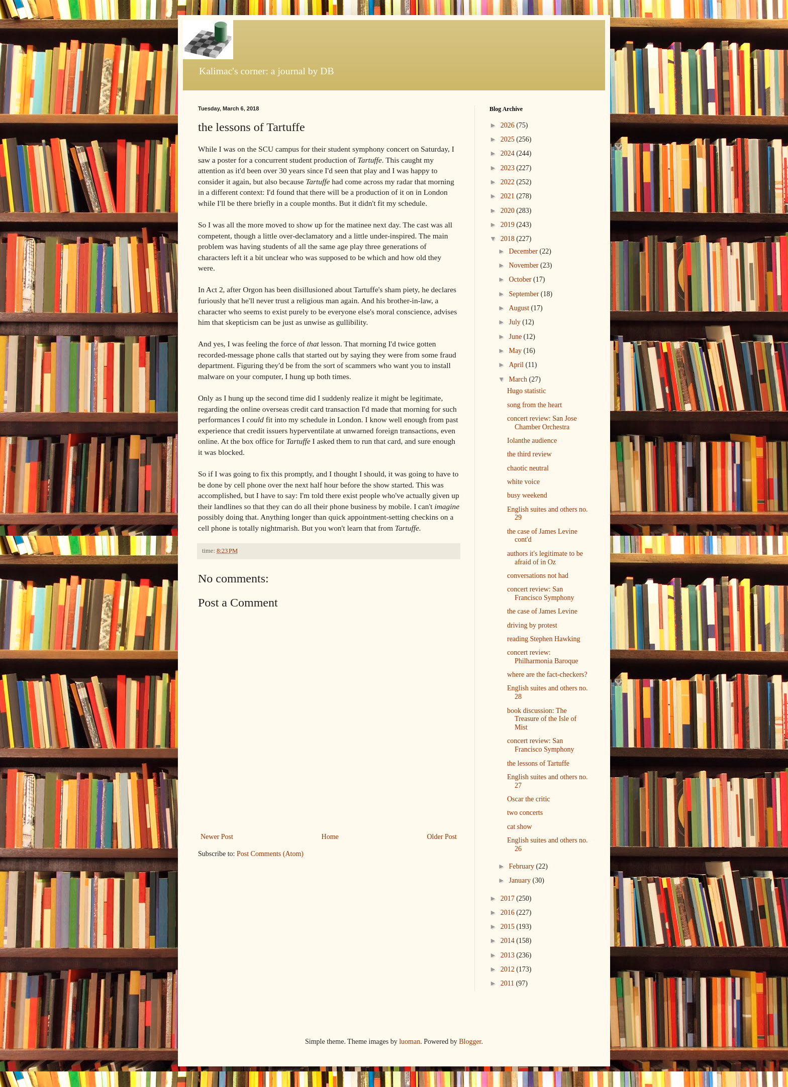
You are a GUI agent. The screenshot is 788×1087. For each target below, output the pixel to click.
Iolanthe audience (532, 440)
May (516, 350)
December (524, 251)
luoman (409, 1041)
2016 (509, 912)
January (520, 880)
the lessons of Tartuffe (538, 763)
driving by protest (532, 625)
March (519, 379)
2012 (509, 969)
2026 (509, 125)
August (520, 308)
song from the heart (534, 405)
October (521, 279)
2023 (509, 168)
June (516, 336)
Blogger (470, 1041)
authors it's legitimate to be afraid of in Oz (545, 558)
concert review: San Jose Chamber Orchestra (542, 423)
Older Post (442, 836)
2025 (509, 139)
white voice (523, 482)
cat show (519, 826)
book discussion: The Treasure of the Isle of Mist (541, 719)
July (515, 322)
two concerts (525, 812)
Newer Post (217, 836)
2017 (509, 898)
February (522, 866)
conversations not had (537, 575)
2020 (509, 210)
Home (330, 836)
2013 (509, 955)
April (517, 365)
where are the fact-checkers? (547, 674)
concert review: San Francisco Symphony (540, 593)
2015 (509, 926)
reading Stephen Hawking (543, 639)
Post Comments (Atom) (270, 854)
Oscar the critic (528, 799)
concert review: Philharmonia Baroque (542, 657)
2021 (509, 196)
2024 (509, 153)
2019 (509, 224)
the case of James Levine (542, 611)
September (524, 294)
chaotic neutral (528, 468)
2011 (508, 983)
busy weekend (527, 495)
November (524, 265)
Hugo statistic (526, 391)
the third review (529, 454)
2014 (509, 940)
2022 (509, 182)
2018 (509, 239)
